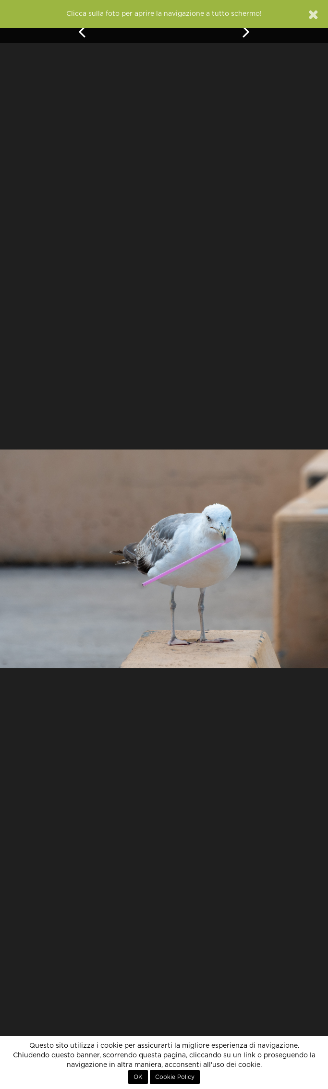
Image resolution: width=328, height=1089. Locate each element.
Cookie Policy (174, 1077)
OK (138, 1077)
